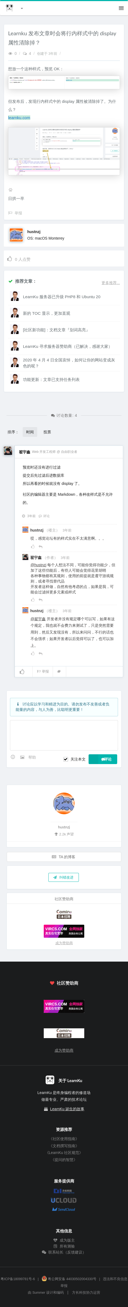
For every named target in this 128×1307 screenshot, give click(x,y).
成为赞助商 (64, 943)
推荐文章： (22, 281)
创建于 (47, 54)
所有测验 (64, 1246)
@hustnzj (38, 565)
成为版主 (64, 1240)
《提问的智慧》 (64, 1159)
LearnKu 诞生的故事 (67, 1109)
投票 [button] (47, 432)
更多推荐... (111, 283)
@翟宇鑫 (38, 619)
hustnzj (34, 232)
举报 (43, 671)
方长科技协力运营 (86, 1293)
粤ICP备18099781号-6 (18, 1279)
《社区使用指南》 (64, 1139)
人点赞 (18, 258)
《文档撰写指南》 (64, 1146)
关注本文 (78, 759)
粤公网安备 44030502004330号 (69, 1279)
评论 (44, 516)
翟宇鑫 (24, 452)
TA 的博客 (64, 856)
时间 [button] (30, 432)
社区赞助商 (64, 982)
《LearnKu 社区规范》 (64, 1152)
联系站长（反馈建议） (64, 1252)
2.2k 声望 (64, 834)
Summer (38, 1293)
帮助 (32, 757)
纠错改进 (63, 877)
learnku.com (19, 117)
